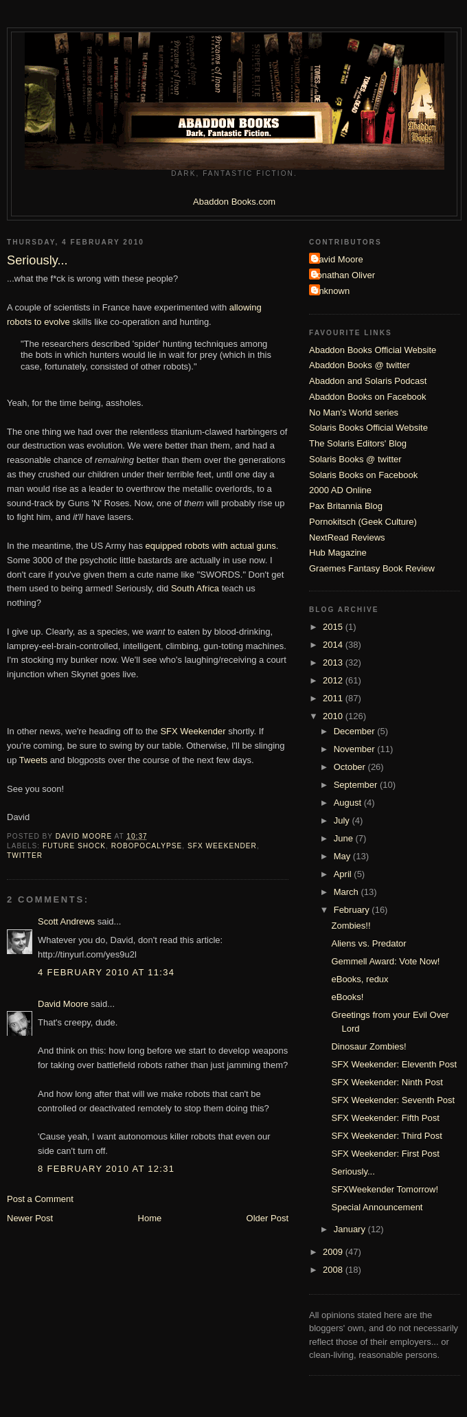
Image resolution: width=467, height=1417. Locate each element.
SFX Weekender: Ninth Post (386, 1082)
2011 (334, 698)
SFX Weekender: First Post (385, 1153)
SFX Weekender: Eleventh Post (394, 1064)
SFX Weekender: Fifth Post (385, 1118)
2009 (334, 1252)
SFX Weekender (192, 731)
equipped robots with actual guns (211, 546)
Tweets (33, 760)
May (343, 856)
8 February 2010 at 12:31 (106, 1169)
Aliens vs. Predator (368, 943)
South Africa (195, 588)
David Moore (63, 1004)
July (343, 820)
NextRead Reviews (347, 537)
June (345, 838)
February (353, 910)
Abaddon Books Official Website (372, 350)
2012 (334, 680)
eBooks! (347, 997)
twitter (25, 855)
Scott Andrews (66, 921)
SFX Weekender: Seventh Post (393, 1100)
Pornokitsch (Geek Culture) (363, 522)
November (356, 749)
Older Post (267, 1218)
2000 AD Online (340, 490)
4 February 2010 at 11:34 (106, 972)
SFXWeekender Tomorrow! (384, 1189)
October (351, 767)
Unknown (331, 291)
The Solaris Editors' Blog (358, 443)
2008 (334, 1270)
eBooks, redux (359, 979)
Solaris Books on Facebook (363, 475)
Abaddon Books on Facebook (367, 397)
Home (150, 1218)
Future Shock (74, 846)
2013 (334, 662)
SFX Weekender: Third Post (386, 1136)
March (347, 892)
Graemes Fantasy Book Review (372, 568)
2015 (334, 627)
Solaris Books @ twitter (355, 459)
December (356, 731)
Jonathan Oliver (343, 275)
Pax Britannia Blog (346, 506)
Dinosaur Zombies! (368, 1046)
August (349, 802)
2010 (334, 716)
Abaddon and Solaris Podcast (367, 381)
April (344, 874)
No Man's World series (353, 412)
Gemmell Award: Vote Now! (385, 961)
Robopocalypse (147, 846)
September (357, 785)
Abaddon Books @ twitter (359, 365)
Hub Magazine (338, 552)
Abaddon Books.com (234, 201)
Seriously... (352, 1171)
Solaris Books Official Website (368, 427)
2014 (334, 644)
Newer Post (30, 1218)
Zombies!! (350, 925)
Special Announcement (376, 1207)
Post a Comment (40, 1199)
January (351, 1229)
